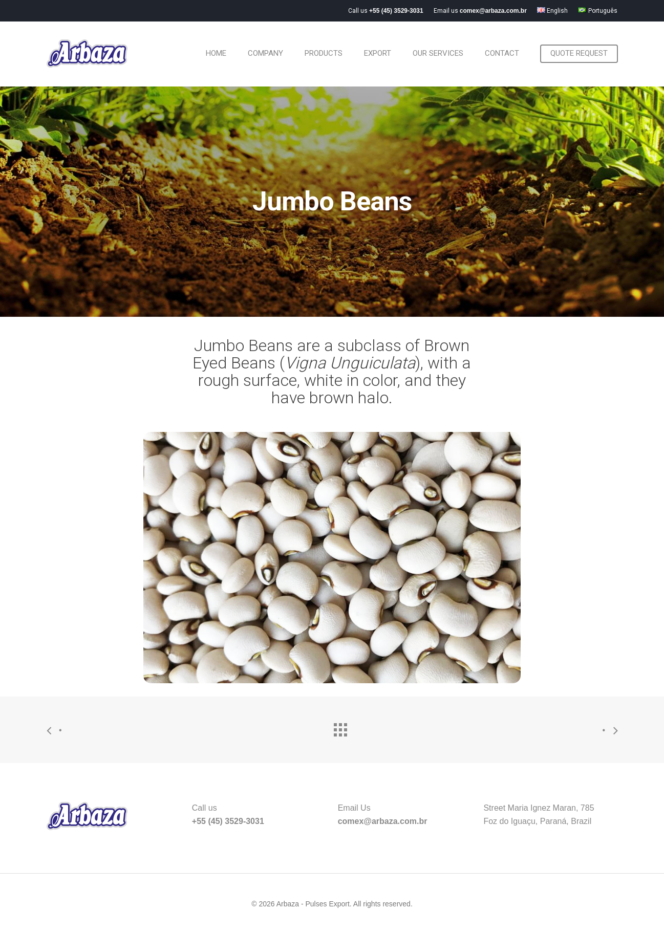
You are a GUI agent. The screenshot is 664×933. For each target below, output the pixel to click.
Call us (385, 10)
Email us (480, 10)
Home (216, 53)
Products (323, 53)
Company (265, 53)
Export (377, 53)
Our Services (438, 53)
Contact (502, 53)
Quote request (579, 53)
